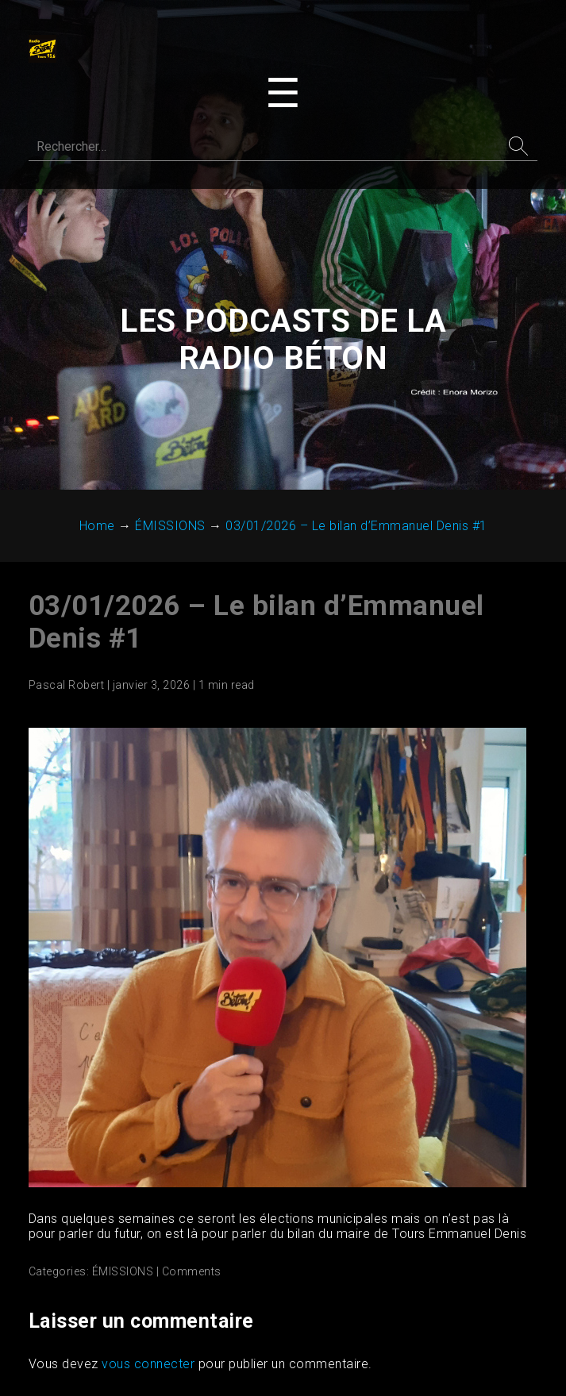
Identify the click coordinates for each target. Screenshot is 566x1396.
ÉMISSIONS (123, 1271)
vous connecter (148, 1363)
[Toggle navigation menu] (283, 94)
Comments (191, 1271)
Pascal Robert (67, 685)
